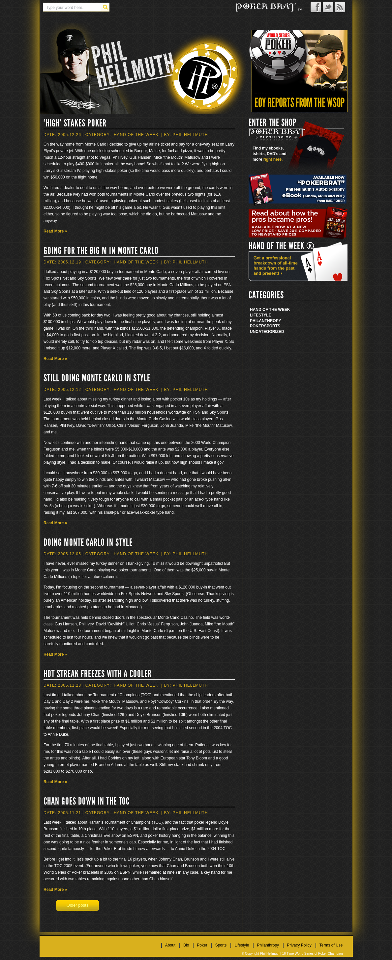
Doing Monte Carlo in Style (88, 542)
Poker (257, 326)
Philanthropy (265, 320)
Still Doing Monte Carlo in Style (97, 378)
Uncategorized (267, 331)
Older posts (77, 905)
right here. (273, 159)
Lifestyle (260, 315)
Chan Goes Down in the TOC (87, 801)
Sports (272, 326)
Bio (186, 945)
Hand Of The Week (136, 134)
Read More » (55, 231)
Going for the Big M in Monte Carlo (101, 251)
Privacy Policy (299, 945)
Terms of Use (331, 945)
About (170, 945)
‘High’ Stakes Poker (75, 123)
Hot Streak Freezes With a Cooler (98, 674)
